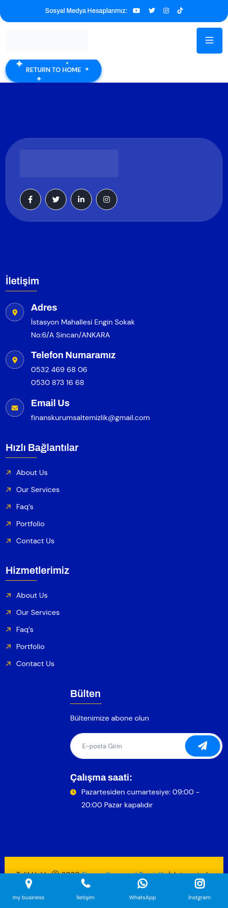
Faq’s (24, 506)
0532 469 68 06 (59, 369)
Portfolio (30, 524)
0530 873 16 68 (57, 382)
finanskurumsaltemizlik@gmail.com (90, 417)
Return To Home (53, 70)
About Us (32, 472)
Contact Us (35, 541)
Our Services (38, 489)
